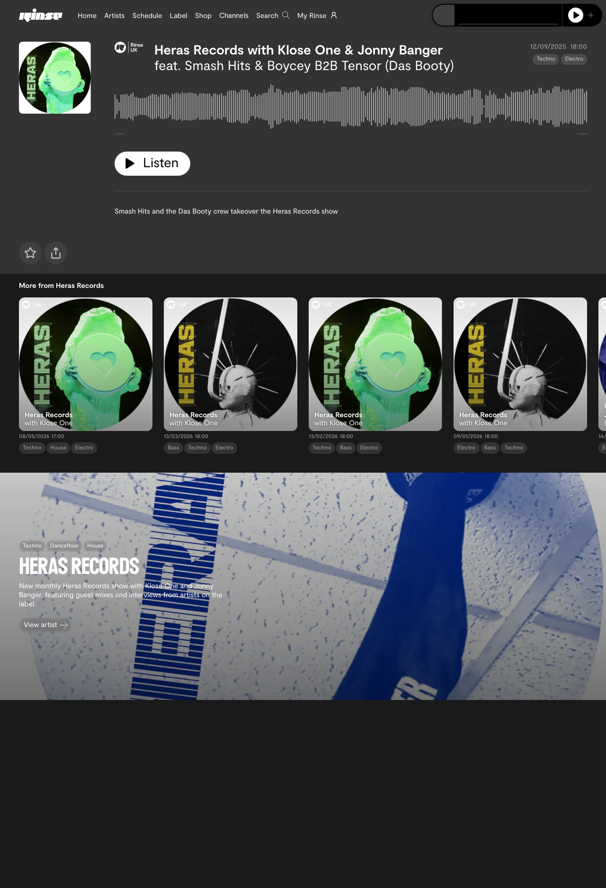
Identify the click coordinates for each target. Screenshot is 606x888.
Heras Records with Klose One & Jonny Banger (298, 49)
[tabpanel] (351, 108)
